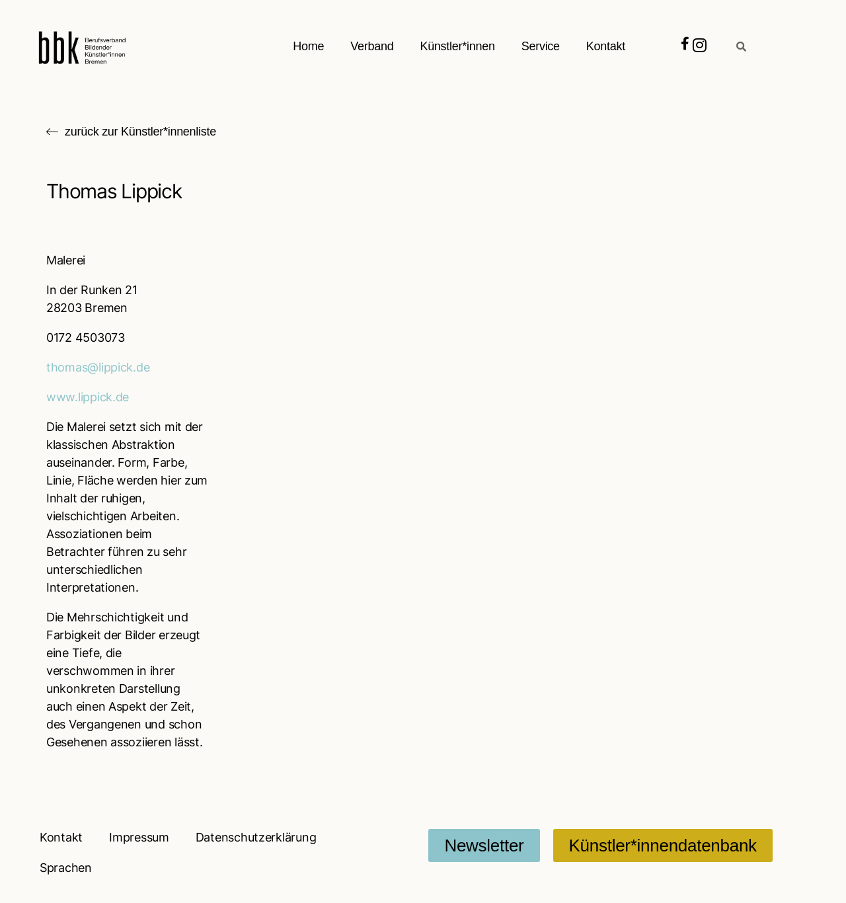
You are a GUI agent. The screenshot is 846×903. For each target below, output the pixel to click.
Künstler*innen (457, 46)
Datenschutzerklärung (256, 837)
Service (540, 46)
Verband (371, 46)
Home (308, 46)
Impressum (139, 837)
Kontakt (605, 46)
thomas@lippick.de (97, 367)
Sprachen (66, 868)
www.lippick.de (87, 397)
